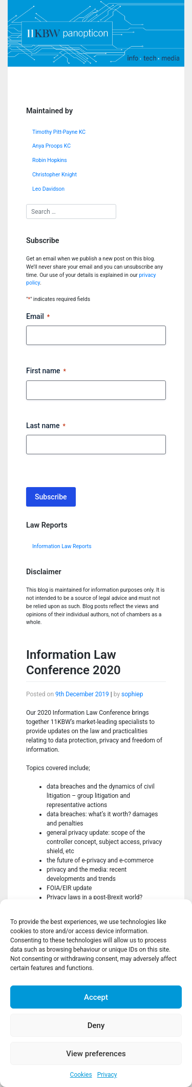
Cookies (81, 1074)
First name (46, 371)
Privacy (107, 1074)
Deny (96, 1025)
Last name (46, 426)
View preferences (95, 1053)
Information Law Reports (62, 546)
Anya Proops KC (51, 146)
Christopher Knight (54, 174)
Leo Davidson (48, 189)
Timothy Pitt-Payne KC (59, 132)
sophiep (132, 694)
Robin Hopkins (49, 160)
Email (38, 316)
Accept (96, 997)
